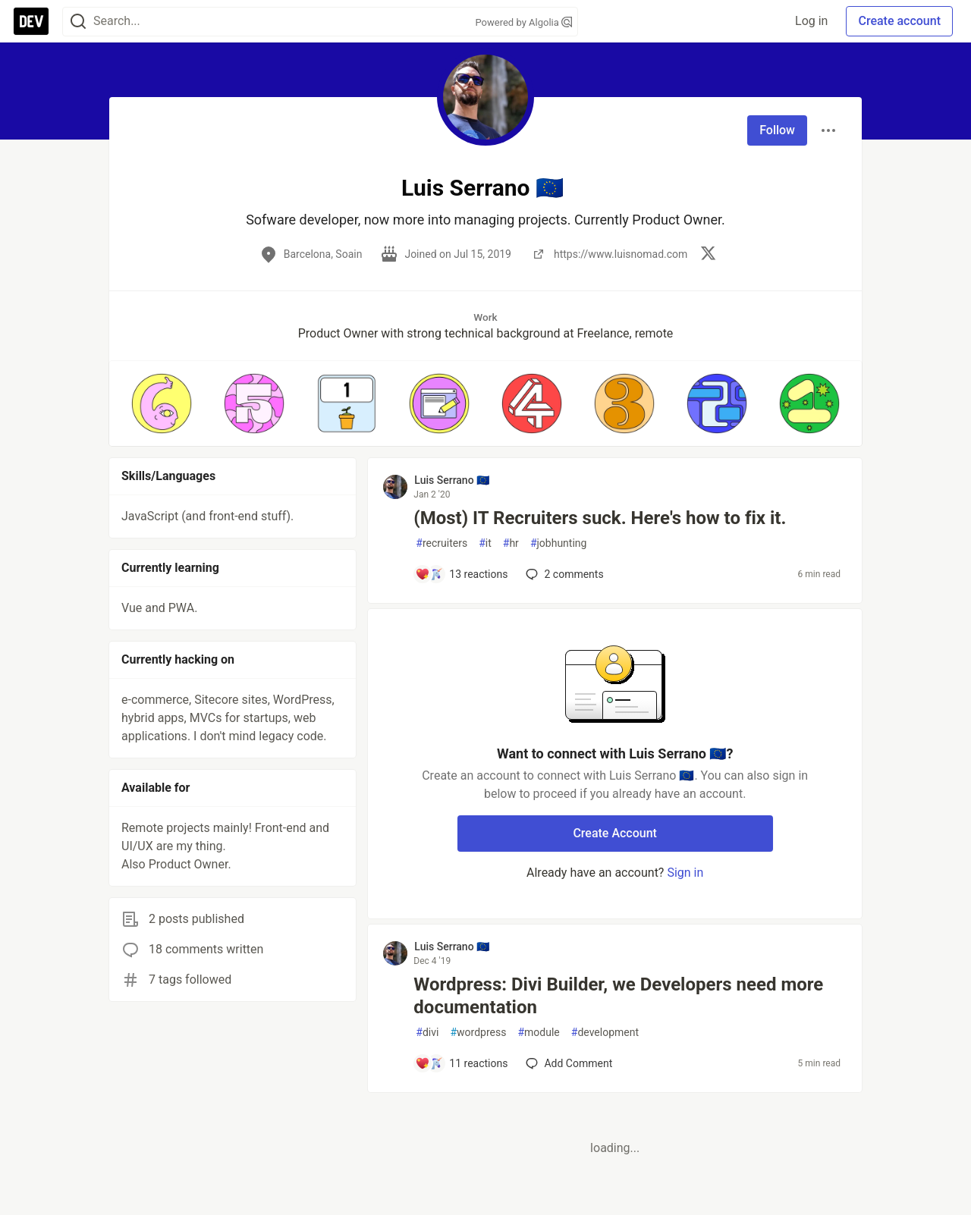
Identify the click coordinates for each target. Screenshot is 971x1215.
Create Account (615, 833)
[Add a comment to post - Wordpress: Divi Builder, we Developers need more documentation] (461, 1063)
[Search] (78, 22)
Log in (811, 21)
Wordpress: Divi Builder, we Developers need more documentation (618, 996)
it (485, 543)
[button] (161, 403)
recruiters (441, 543)
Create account (899, 21)
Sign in (685, 872)
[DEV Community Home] (31, 21)
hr (511, 543)
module (538, 1033)
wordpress (478, 1033)
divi (427, 1033)
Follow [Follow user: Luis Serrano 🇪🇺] (777, 130)
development (605, 1033)
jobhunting (558, 543)
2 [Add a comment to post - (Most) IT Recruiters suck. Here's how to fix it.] (563, 574)
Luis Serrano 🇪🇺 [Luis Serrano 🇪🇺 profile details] (451, 480)
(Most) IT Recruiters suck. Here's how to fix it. (599, 518)
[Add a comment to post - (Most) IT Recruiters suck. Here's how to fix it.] (461, 574)
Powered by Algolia (523, 22)
